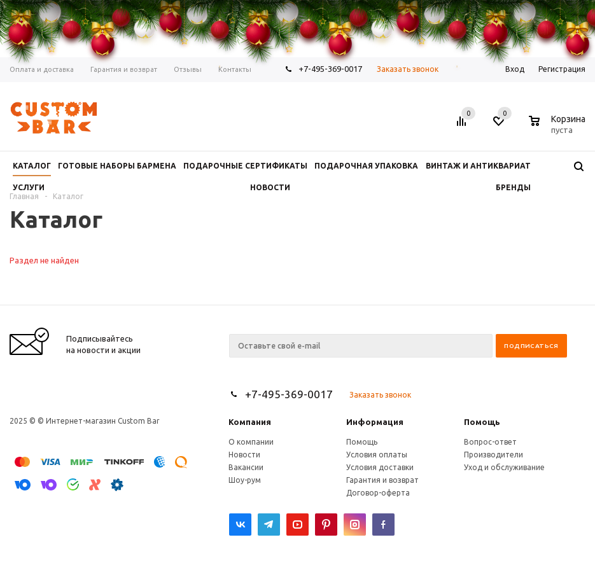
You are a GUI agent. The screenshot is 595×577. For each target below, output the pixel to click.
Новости (244, 454)
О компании (251, 442)
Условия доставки (380, 467)
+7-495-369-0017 (289, 394)
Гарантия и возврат (382, 480)
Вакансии (245, 467)
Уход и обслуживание (504, 467)
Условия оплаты (376, 454)
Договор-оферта (378, 493)
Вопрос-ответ (490, 442)
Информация (374, 421)
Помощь (482, 421)
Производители (493, 454)
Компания (249, 421)
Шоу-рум (244, 480)
